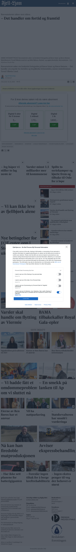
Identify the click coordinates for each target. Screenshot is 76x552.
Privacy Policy (47, 304)
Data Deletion (28, 304)
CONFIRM (26, 298)
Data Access (38, 304)
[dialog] (38, 276)
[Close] (67, 247)
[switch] (59, 274)
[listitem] (38, 270)
